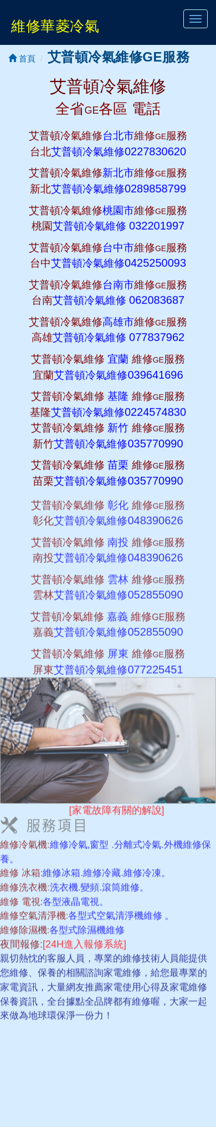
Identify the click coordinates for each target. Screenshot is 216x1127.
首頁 (21, 58)
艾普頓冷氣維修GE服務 (118, 56)
